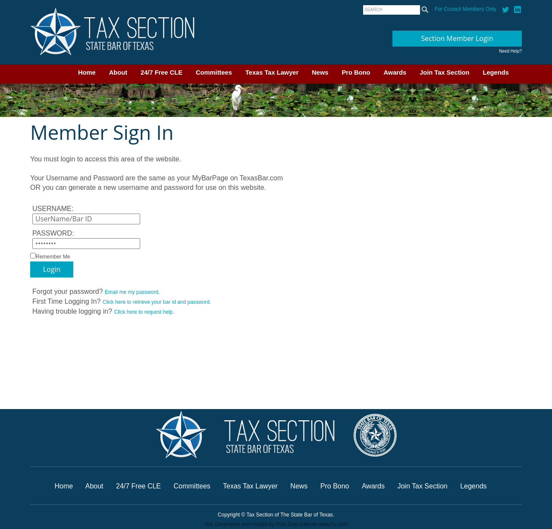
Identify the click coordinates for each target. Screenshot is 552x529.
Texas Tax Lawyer (271, 72)
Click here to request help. (144, 312)
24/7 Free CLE (161, 72)
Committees (214, 72)
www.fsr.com (332, 524)
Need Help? (510, 51)
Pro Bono (356, 72)
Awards (394, 72)
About (118, 72)
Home (87, 72)
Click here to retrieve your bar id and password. (157, 302)
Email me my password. (132, 292)
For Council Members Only (465, 9)
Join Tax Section (444, 72)
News (320, 72)
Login (52, 269)
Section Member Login (457, 38)
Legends (496, 72)
